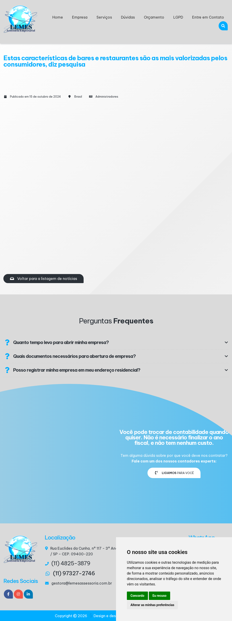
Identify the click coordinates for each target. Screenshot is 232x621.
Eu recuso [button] (159, 595)
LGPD (178, 17)
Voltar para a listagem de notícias (43, 278)
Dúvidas (128, 17)
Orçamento (154, 17)
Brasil (78, 96)
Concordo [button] (137, 595)
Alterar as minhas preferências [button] (152, 605)
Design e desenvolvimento (114, 616)
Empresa (79, 17)
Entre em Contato (208, 17)
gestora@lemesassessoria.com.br (81, 583)
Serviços (104, 17)
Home (57, 17)
